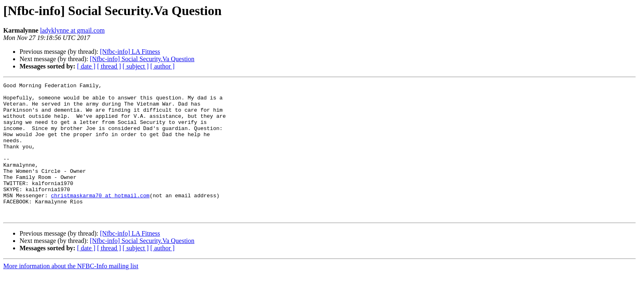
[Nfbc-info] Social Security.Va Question (142, 58)
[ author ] (162, 66)
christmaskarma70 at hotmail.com (100, 218)
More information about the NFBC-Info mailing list (71, 292)
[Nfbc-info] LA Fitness (130, 51)
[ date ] (86, 66)
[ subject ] (136, 66)
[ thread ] (109, 66)
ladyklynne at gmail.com (72, 30)
